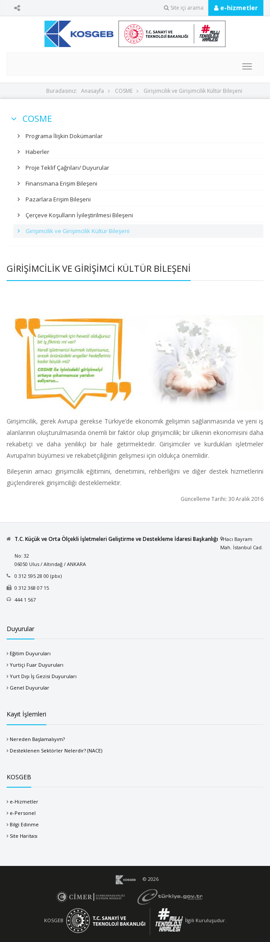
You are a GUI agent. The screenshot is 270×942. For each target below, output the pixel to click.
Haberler (36, 152)
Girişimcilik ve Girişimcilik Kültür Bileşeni (193, 91)
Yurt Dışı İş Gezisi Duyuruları (43, 676)
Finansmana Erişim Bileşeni (60, 183)
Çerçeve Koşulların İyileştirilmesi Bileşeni (78, 215)
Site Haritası (23, 835)
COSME (124, 91)
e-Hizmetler (24, 801)
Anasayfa (92, 91)
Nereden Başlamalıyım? (37, 739)
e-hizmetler (236, 8)
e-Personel (23, 813)
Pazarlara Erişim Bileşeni (57, 199)
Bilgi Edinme (24, 824)
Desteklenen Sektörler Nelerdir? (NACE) (56, 750)
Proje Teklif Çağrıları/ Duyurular (66, 168)
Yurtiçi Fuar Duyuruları (36, 664)
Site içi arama (183, 7)
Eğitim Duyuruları (30, 653)
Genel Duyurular (29, 687)
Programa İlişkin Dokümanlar (63, 136)
